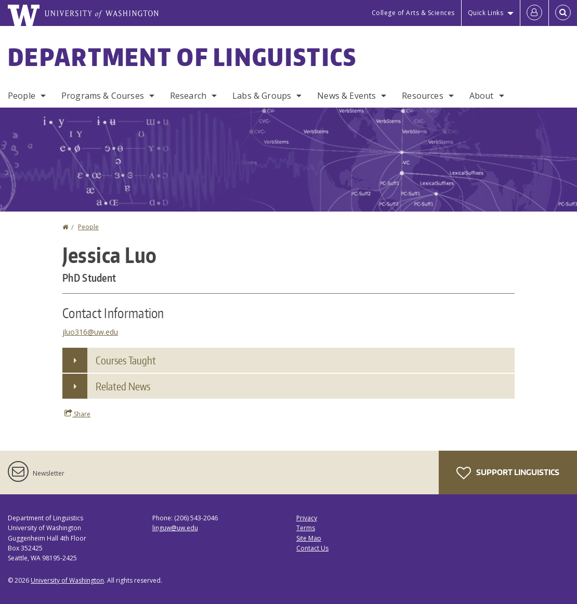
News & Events (346, 95)
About (481, 95)
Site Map (308, 538)
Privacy (306, 518)
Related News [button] (123, 386)
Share (77, 413)
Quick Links (486, 12)
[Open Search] (563, 13)
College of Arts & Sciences (413, 12)
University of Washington (67, 580)
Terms (305, 527)
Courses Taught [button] (126, 360)
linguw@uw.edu (175, 527)
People (21, 95)
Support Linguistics (507, 473)
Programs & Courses (102, 95)
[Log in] (534, 13)
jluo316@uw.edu (90, 332)
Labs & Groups (261, 95)
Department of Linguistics (182, 57)
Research (188, 95)
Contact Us (312, 548)
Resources (422, 95)
